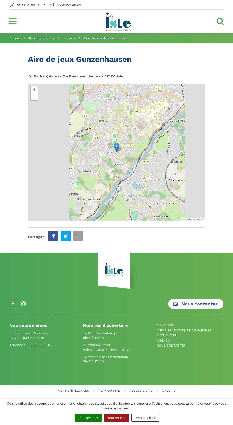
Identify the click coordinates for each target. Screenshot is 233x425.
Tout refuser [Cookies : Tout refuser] (117, 418)
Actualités (167, 335)
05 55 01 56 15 (24, 4)
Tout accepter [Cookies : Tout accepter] (88, 418)
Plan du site (109, 390)
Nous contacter (65, 4)
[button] (116, 147)
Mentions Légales (73, 390)
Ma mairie (165, 325)
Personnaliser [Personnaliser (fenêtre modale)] (145, 418)
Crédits (168, 390)
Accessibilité (140, 390)
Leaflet (185, 219)
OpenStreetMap (198, 219)
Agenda (163, 340)
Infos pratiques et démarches (184, 330)
